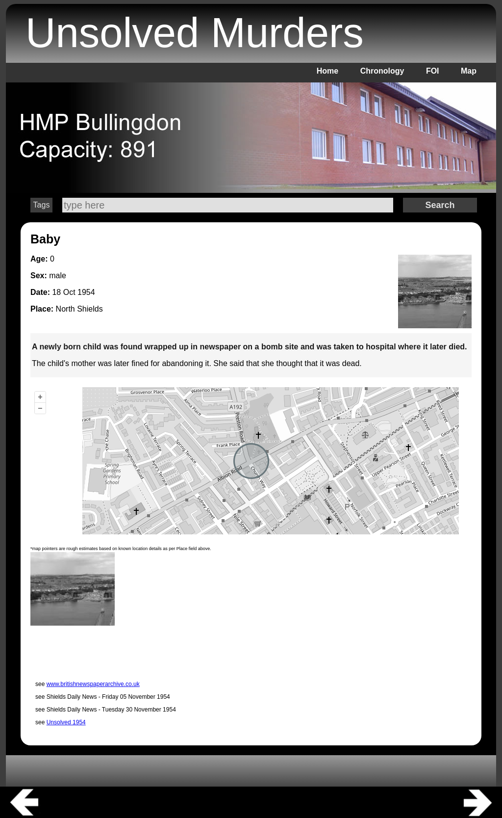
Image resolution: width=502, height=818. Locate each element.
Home (327, 71)
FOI (432, 71)
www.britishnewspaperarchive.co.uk (93, 684)
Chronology (382, 71)
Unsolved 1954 (66, 722)
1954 (86, 292)
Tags (41, 205)
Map (469, 71)
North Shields (79, 309)
